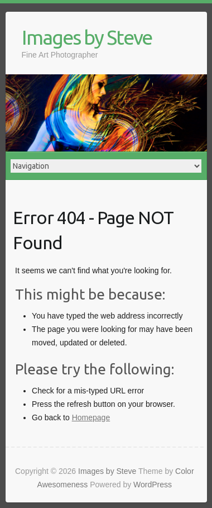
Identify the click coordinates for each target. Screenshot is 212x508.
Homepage (91, 417)
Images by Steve (87, 37)
